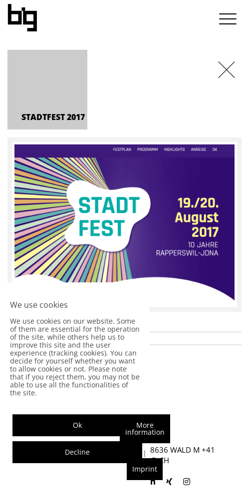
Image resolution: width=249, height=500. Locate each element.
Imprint (144, 469)
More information (145, 428)
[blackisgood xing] (169, 482)
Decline (77, 452)
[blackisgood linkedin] (151, 482)
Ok (77, 425)
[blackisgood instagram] (186, 482)
